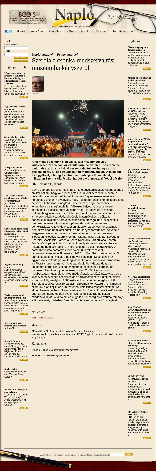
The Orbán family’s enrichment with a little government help (15, 198)
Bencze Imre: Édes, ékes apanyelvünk (16, 390)
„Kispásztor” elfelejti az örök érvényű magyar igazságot (139, 172)
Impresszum (57, 455)
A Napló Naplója (12, 341)
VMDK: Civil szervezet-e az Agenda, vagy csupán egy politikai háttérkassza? (139, 242)
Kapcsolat (105, 455)
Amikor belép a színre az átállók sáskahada (139, 79)
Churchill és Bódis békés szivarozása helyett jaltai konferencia (16, 231)
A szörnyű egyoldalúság (139, 277)
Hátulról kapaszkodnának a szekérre (137, 208)
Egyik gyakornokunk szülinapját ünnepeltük (15, 296)
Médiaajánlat (83, 455)
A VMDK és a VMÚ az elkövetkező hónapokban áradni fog (139, 343)
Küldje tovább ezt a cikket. (43, 318)
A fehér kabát (10, 369)
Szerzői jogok (94, 455)
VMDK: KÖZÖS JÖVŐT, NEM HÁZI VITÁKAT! (138, 379)
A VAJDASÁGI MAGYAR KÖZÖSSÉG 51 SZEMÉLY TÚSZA (139, 310)
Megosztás (37, 325)
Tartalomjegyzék (70, 455)
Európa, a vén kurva (14, 167)
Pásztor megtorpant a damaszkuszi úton (138, 48)
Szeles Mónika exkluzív (15, 137)
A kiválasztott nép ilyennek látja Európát (15, 324)
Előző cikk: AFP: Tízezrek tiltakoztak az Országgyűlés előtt (62, 331)
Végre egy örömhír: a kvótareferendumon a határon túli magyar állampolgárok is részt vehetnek (15, 78)
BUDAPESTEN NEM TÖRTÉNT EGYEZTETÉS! (138, 414)
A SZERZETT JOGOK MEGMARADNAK (139, 109)
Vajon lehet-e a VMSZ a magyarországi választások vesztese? (139, 141)
